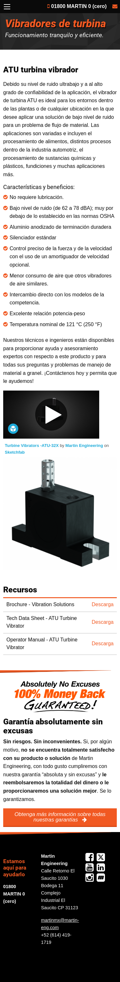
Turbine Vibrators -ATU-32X (32, 445)
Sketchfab (15, 452)
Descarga (103, 604)
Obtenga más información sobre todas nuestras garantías (60, 817)
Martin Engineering (84, 445)
